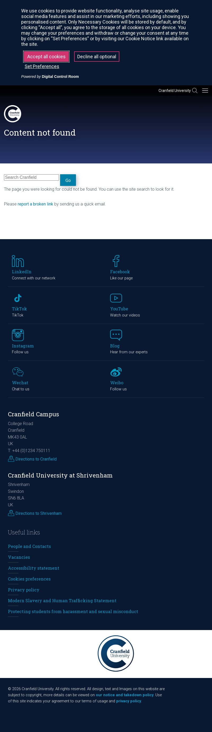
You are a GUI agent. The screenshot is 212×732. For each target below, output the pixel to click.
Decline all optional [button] (96, 56)
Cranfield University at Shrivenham (60, 475)
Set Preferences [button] (42, 66)
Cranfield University (175, 90)
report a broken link (35, 204)
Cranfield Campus (33, 414)
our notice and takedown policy (125, 695)
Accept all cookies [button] (46, 56)
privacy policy (128, 701)
